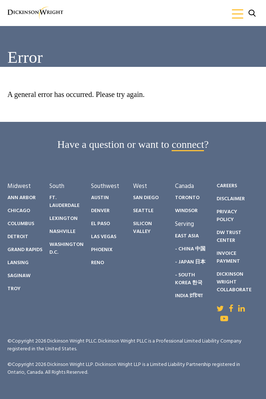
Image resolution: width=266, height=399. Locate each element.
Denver (100, 211)
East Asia (187, 236)
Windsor (186, 211)
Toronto (187, 198)
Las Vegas (103, 237)
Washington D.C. (66, 248)
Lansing (18, 263)
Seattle (143, 211)
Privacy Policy (227, 216)
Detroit (17, 237)
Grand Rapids (24, 250)
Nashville (62, 232)
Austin (100, 198)
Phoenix (102, 250)
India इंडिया (189, 296)
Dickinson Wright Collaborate (234, 282)
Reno (97, 263)
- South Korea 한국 (188, 279)
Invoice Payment (228, 257)
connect (188, 144)
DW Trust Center (229, 236)
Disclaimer (231, 199)
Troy (13, 289)
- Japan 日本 (190, 262)
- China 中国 (190, 249)
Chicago (18, 211)
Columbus (20, 224)
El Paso (100, 224)
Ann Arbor (21, 198)
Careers (227, 186)
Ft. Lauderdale (64, 202)
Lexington (63, 219)
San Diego (146, 198)
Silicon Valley (142, 228)
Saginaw (18, 276)
